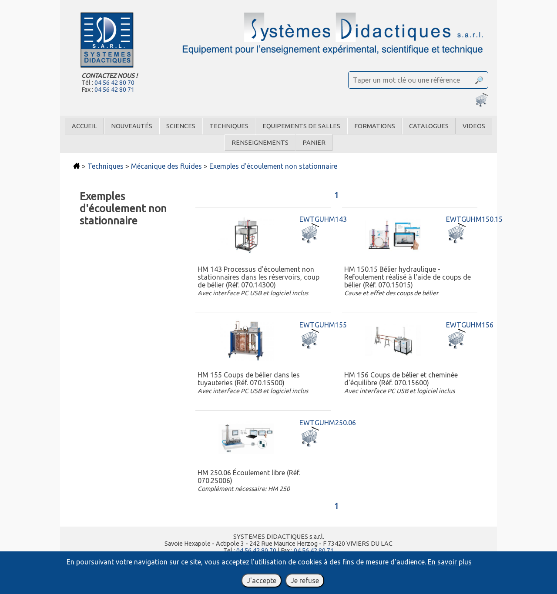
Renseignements (260, 142)
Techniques (228, 126)
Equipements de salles (301, 126)
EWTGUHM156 (469, 325)
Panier (313, 142)
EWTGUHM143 (323, 219)
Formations (374, 126)
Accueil (84, 126)
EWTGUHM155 (323, 325)
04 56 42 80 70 (114, 82)
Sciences (180, 126)
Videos (474, 126)
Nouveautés (131, 126)
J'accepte (261, 580)
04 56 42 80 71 (114, 89)
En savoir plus (450, 562)
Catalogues (429, 126)
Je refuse (305, 580)
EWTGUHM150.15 (474, 219)
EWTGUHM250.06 (327, 423)
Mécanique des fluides (166, 166)
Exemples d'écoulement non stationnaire (273, 166)
